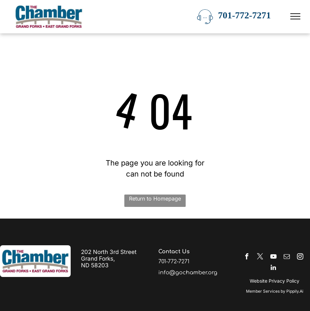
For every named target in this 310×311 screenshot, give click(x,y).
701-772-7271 (244, 15)
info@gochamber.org (187, 273)
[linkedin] (273, 268)
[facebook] (246, 257)
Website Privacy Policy (274, 281)
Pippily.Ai (294, 291)
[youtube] (273, 257)
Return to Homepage (155, 198)
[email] (286, 257)
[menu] (295, 16)
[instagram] (300, 257)
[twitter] (260, 257)
